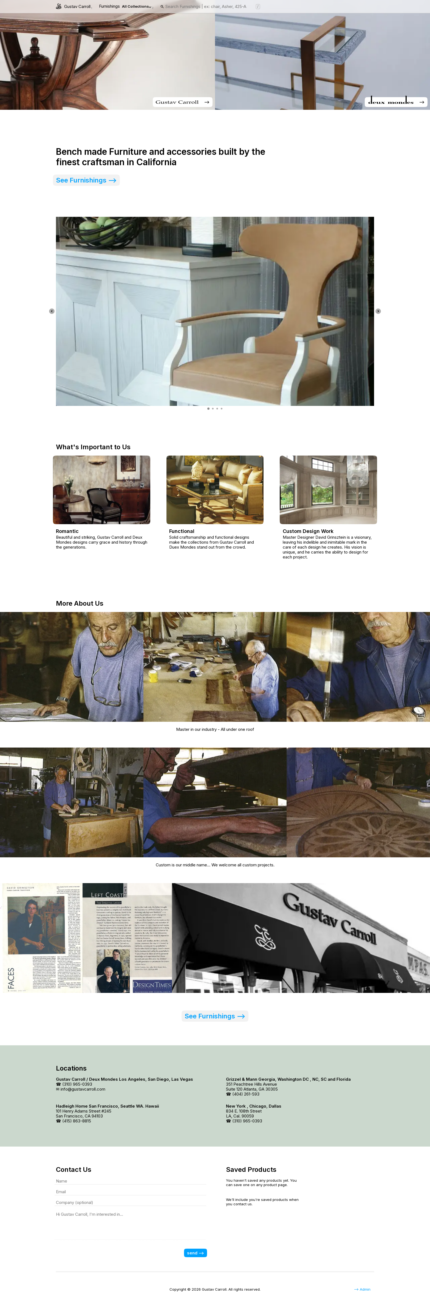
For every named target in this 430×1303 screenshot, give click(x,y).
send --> (195, 1253)
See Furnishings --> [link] (86, 180)
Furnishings (126, 7)
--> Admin (362, 1289)
